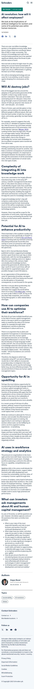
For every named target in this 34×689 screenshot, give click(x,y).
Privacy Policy (6, 658)
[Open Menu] (31, 3)
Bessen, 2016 (23, 129)
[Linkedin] (7, 630)
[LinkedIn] (6, 36)
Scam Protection (7, 676)
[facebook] (16, 630)
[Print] (15, 36)
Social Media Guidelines (9, 666)
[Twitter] (10, 36)
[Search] (28, 3)
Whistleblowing (6, 673)
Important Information (9, 662)
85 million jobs (20, 292)
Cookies (4, 669)
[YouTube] (11, 630)
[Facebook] (2, 36)
